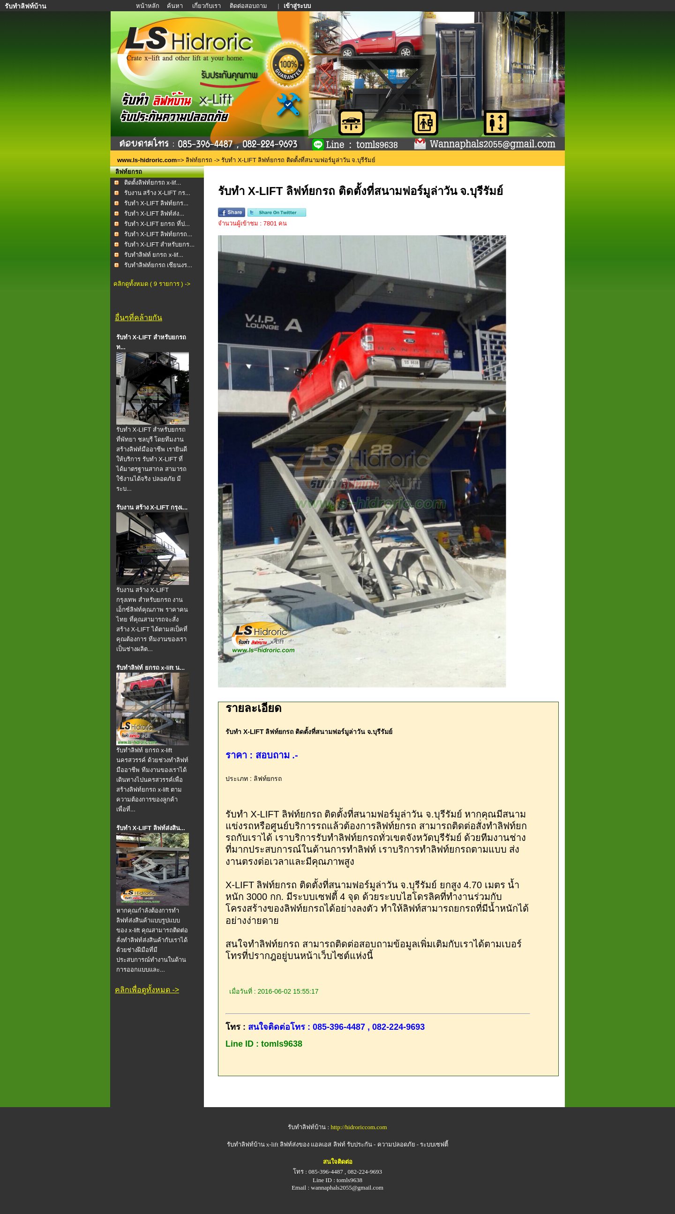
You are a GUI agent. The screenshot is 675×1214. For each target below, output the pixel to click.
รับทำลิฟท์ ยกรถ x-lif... (153, 254)
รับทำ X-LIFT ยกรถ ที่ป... (157, 223)
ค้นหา (175, 5)
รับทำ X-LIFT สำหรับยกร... (159, 244)
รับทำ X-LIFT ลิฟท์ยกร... (156, 203)
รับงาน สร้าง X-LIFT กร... (157, 192)
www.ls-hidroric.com (147, 160)
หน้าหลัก (148, 5)
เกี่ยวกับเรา (207, 5)
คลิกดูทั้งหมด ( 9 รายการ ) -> (151, 283)
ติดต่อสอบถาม (249, 5)
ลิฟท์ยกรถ (199, 160)
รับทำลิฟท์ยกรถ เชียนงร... (158, 265)
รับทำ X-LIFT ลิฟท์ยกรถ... (158, 234)
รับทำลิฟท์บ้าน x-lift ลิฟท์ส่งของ (269, 1144)
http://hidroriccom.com (358, 1127)
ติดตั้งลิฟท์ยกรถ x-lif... (152, 182)
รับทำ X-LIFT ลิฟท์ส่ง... (154, 213)
